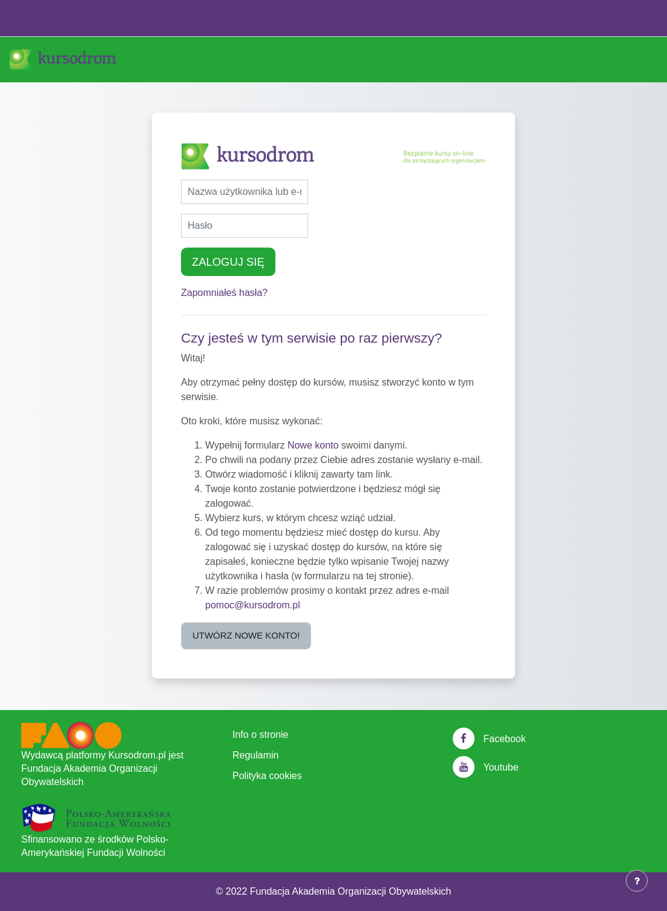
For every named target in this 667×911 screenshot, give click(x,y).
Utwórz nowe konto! (246, 635)
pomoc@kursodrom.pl (252, 605)
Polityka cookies (267, 776)
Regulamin (255, 755)
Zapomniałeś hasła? (224, 293)
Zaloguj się (228, 261)
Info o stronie (260, 734)
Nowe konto (313, 445)
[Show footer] (637, 881)
